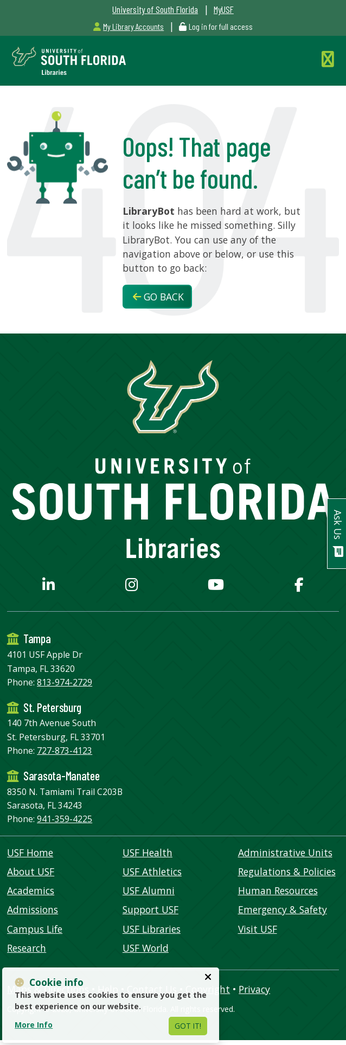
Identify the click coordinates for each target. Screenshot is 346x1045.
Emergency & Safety (282, 909)
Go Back (158, 296)
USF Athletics (152, 871)
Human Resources (278, 890)
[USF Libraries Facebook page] (299, 586)
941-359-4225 (64, 819)
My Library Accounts (128, 26)
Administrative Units (285, 852)
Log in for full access (221, 26)
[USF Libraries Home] (66, 59)
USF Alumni (149, 890)
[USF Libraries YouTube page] (216, 586)
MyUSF (224, 9)
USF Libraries (152, 928)
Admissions (32, 909)
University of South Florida (155, 9)
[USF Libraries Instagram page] (131, 586)
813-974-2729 (64, 682)
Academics (30, 890)
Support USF (150, 909)
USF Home (30, 852)
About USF (30, 871)
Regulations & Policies (287, 871)
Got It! (188, 1026)
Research (26, 947)
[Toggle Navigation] (330, 59)
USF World (146, 947)
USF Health (147, 852)
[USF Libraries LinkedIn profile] (48, 586)
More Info (34, 1025)
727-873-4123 (64, 750)
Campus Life (34, 928)
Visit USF (257, 928)
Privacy (254, 989)
